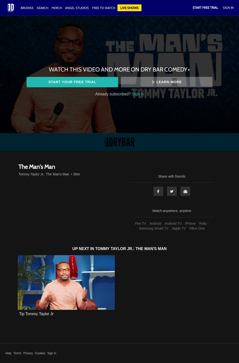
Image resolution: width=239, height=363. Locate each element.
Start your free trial (72, 82)
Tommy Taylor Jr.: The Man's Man (43, 174)
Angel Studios (77, 8)
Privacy (28, 353)
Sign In (228, 8)
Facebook (158, 191)
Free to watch (103, 8)
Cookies (40, 353)
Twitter (172, 191)
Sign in (138, 94)
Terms (17, 353)
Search (43, 8)
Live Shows (129, 8)
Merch (57, 8)
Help (9, 353)
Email (185, 191)
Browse (27, 8)
